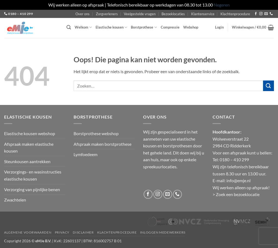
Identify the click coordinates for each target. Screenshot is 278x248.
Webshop (190, 27)
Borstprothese (144, 27)
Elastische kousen (111, 27)
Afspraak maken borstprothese (102, 144)
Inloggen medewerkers (162, 232)
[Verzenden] (268, 85)
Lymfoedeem (85, 154)
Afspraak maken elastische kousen (28, 147)
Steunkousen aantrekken (27, 161)
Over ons (82, 14)
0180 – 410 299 (20, 14)
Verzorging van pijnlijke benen (32, 189)
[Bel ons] (271, 14)
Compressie (170, 27)
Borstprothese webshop (96, 133)
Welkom (83, 27)
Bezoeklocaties (173, 14)
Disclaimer (83, 232)
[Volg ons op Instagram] (261, 14)
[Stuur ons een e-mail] (266, 14)
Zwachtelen (15, 199)
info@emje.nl (238, 180)
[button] (69, 27)
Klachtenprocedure (235, 14)
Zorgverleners (107, 14)
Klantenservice (202, 14)
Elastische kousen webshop (29, 133)
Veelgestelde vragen (140, 14)
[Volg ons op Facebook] (255, 14)
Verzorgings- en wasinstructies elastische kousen (32, 175)
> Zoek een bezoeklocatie (236, 194)
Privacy (62, 232)
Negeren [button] (222, 4)
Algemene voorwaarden (27, 232)
